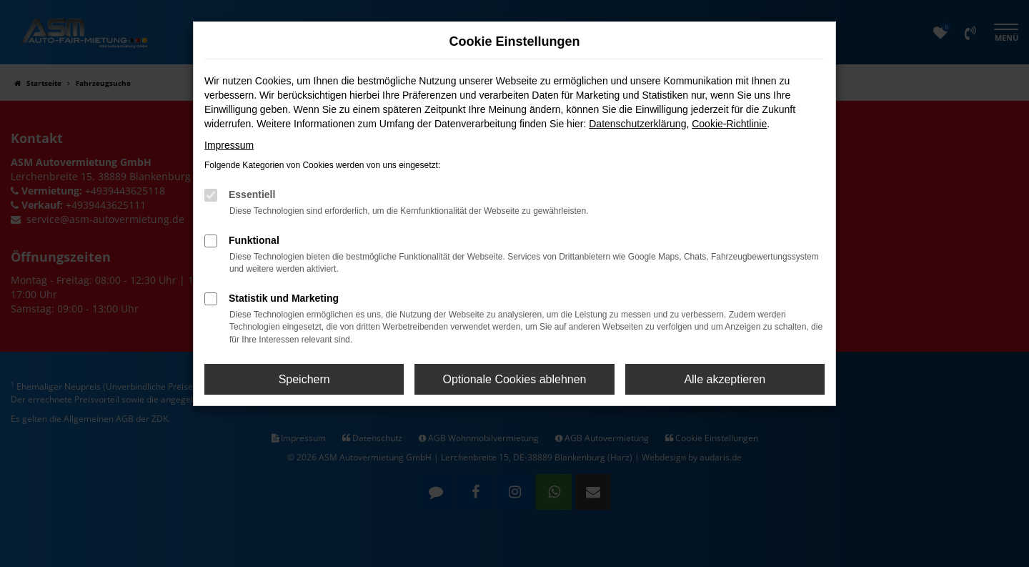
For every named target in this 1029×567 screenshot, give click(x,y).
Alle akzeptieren (724, 379)
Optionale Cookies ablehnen (514, 379)
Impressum (229, 145)
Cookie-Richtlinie (729, 123)
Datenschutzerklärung (637, 123)
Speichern (304, 379)
